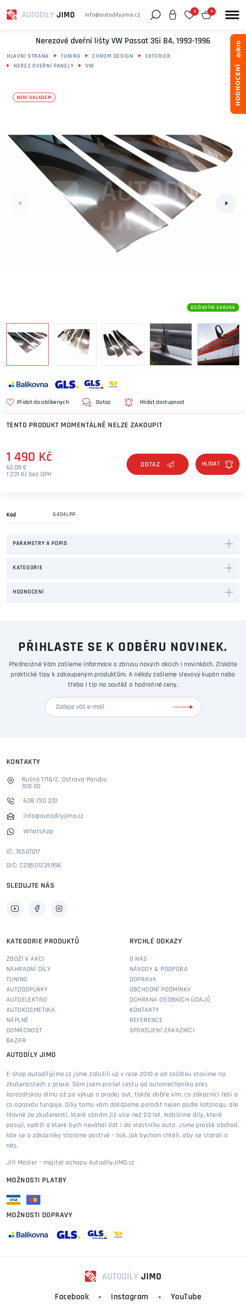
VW (89, 66)
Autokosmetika (30, 1010)
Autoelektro (26, 1000)
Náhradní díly (28, 969)
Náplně (17, 1020)
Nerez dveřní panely (44, 66)
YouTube (186, 1297)
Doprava (143, 979)
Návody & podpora (159, 969)
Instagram (130, 1297)
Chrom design (112, 56)
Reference (146, 1020)
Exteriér (158, 56)
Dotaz (158, 464)
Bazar (16, 1040)
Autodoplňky (27, 989)
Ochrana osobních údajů (170, 1000)
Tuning (70, 56)
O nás (138, 959)
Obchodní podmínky (160, 989)
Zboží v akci (25, 959)
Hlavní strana (28, 56)
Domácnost (24, 1030)
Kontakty (144, 1010)
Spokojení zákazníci (162, 1030)
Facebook (72, 1297)
